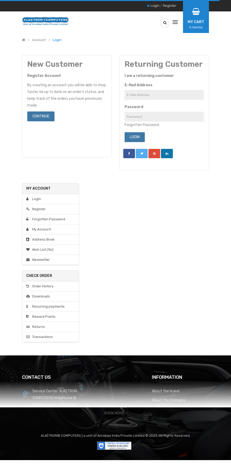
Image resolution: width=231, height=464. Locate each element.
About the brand (165, 391)
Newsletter (38, 260)
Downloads (38, 296)
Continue (40, 116)
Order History (39, 286)
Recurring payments (45, 306)
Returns (35, 327)
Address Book (40, 239)
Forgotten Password (142, 125)
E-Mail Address (138, 85)
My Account (38, 229)
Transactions (39, 337)
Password (134, 107)
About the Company (169, 400)
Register (169, 6)
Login (155, 6)
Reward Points (41, 317)
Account (39, 40)
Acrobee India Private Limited (121, 436)
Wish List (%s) (39, 249)
